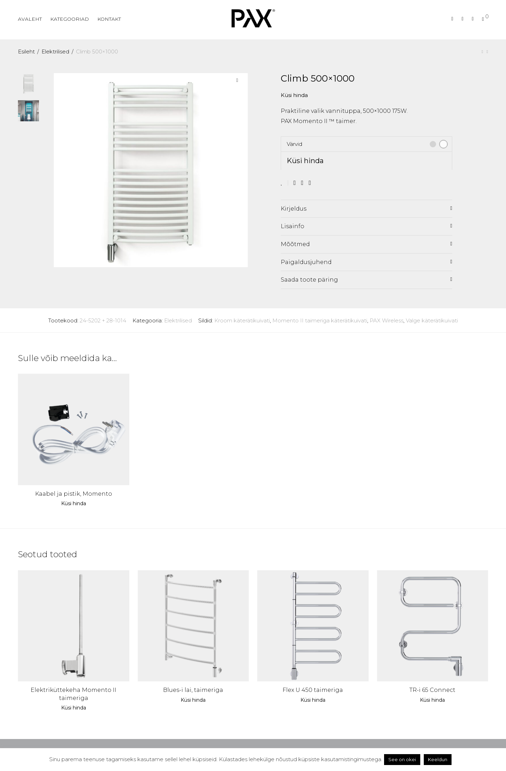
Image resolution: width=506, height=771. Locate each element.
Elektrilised (55, 51)
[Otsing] (452, 19)
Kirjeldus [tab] (293, 208)
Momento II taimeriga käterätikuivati (319, 320)
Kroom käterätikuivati (242, 320)
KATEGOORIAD (69, 19)
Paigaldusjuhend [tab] (306, 262)
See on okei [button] (402, 759)
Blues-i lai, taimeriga (193, 690)
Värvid (294, 144)
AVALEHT (30, 19)
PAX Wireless (386, 320)
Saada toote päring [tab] (309, 279)
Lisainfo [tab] (292, 226)
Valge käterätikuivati (432, 320)
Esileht (26, 51)
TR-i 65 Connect (432, 690)
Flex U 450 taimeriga (313, 690)
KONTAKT (109, 19)
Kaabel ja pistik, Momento (73, 493)
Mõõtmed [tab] (295, 244)
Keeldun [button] (437, 759)
